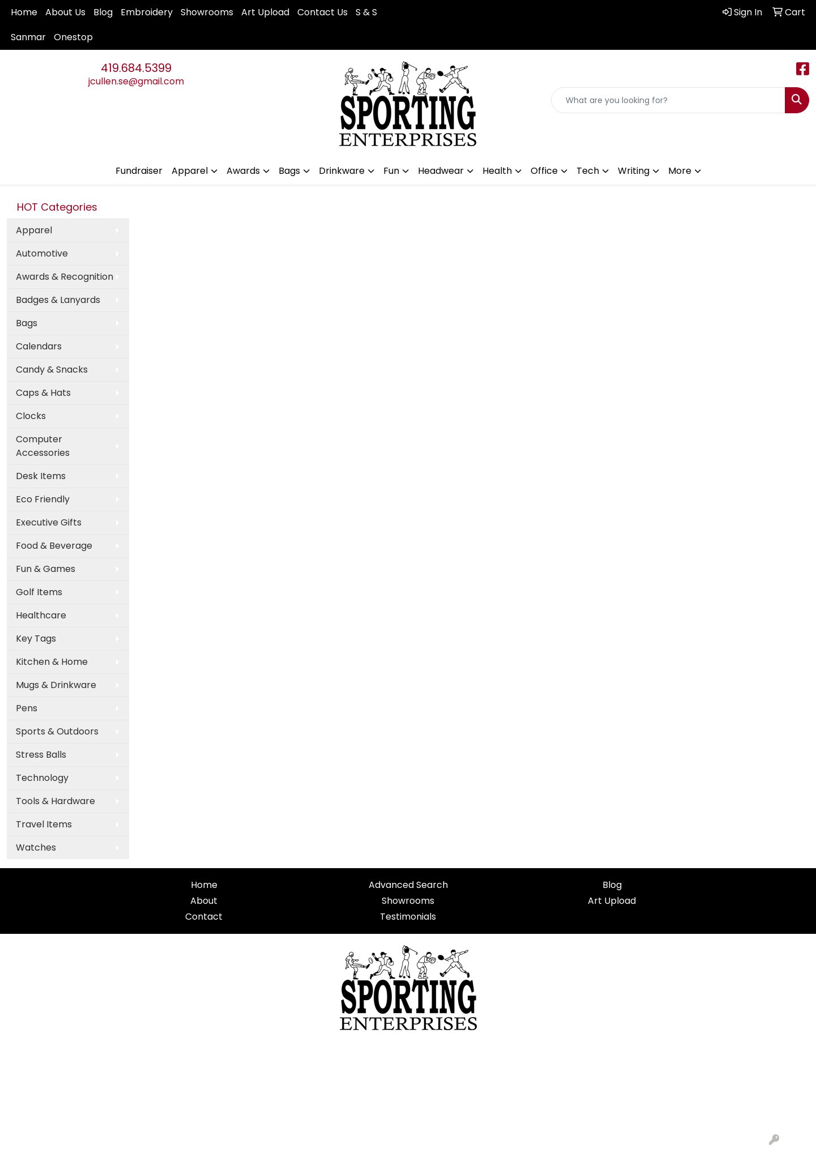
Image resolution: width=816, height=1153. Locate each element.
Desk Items (41, 475)
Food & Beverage (54, 545)
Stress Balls (41, 754)
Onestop (73, 37)
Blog (103, 12)
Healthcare (41, 615)
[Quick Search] (668, 100)
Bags (26, 323)
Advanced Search (408, 884)
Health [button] (497, 170)
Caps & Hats (43, 392)
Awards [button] (243, 170)
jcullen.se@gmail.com (136, 81)
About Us (65, 12)
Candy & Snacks (52, 369)
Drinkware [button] (342, 170)
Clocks (31, 415)
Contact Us (322, 12)
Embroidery (147, 12)
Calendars (39, 346)
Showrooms (207, 12)
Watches (36, 847)
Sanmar (28, 37)
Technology (42, 777)
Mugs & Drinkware (56, 684)
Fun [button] (391, 170)
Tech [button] (587, 170)
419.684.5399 (136, 68)
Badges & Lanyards (58, 299)
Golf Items (39, 592)
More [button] (679, 170)
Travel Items (44, 824)
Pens (26, 708)
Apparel (34, 230)
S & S (366, 12)
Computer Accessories (43, 446)
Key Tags (36, 638)
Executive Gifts (49, 522)
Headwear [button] (441, 170)
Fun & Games (45, 568)
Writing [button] (634, 170)
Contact (204, 916)
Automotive (42, 253)
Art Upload (265, 12)
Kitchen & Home (52, 661)
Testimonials (408, 916)
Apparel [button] (190, 170)
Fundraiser (139, 170)
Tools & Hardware (55, 801)
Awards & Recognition (64, 276)
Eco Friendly (43, 499)
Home (24, 12)
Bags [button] (289, 170)
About (203, 900)
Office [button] (544, 170)
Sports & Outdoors (57, 731)
